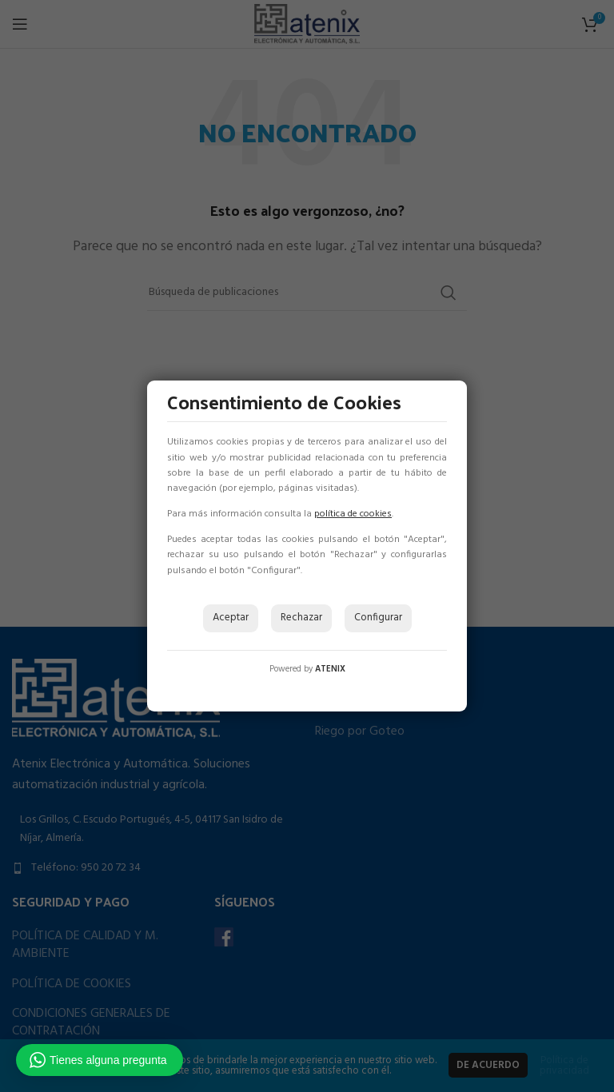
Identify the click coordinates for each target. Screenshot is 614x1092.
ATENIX (330, 669)
